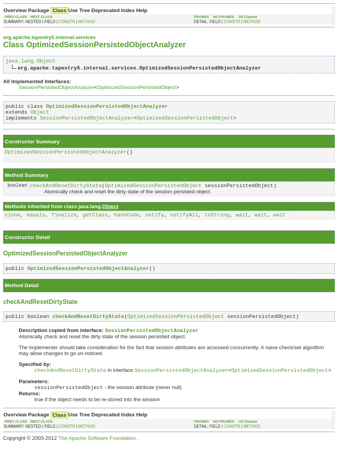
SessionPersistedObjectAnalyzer (56, 88)
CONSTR (67, 22)
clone (12, 222)
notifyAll (184, 222)
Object (39, 115)
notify (154, 222)
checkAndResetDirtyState (66, 192)
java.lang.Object (30, 61)
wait (242, 222)
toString (217, 222)
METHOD (86, 22)
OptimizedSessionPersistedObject (136, 88)
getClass (95, 222)
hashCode (126, 222)
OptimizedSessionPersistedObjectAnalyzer (65, 157)
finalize (64, 222)
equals (36, 222)
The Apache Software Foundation (96, 451)
